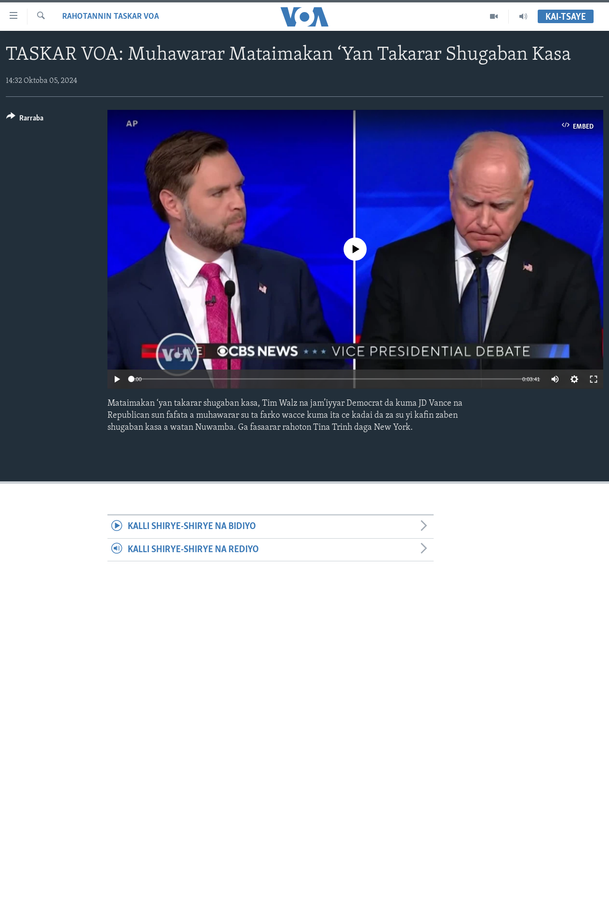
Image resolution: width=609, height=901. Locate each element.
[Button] (24, 120)
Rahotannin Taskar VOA (110, 16)
